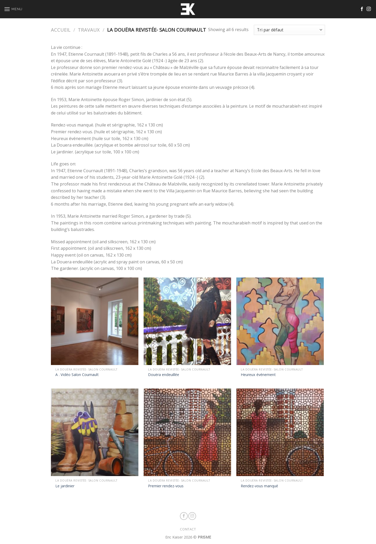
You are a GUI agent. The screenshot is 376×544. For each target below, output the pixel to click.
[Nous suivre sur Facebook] (362, 9)
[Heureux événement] (280, 321)
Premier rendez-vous (166, 486)
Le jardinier (64, 486)
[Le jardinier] (94, 432)
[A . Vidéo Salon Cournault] (94, 321)
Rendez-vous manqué (259, 486)
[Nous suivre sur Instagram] (369, 9)
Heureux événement (258, 374)
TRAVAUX (89, 29)
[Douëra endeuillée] (187, 321)
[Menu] (13, 9)
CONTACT (188, 529)
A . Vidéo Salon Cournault (77, 374)
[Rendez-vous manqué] (280, 432)
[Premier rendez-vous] (187, 432)
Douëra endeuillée (163, 374)
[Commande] (289, 30)
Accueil (60, 29)
